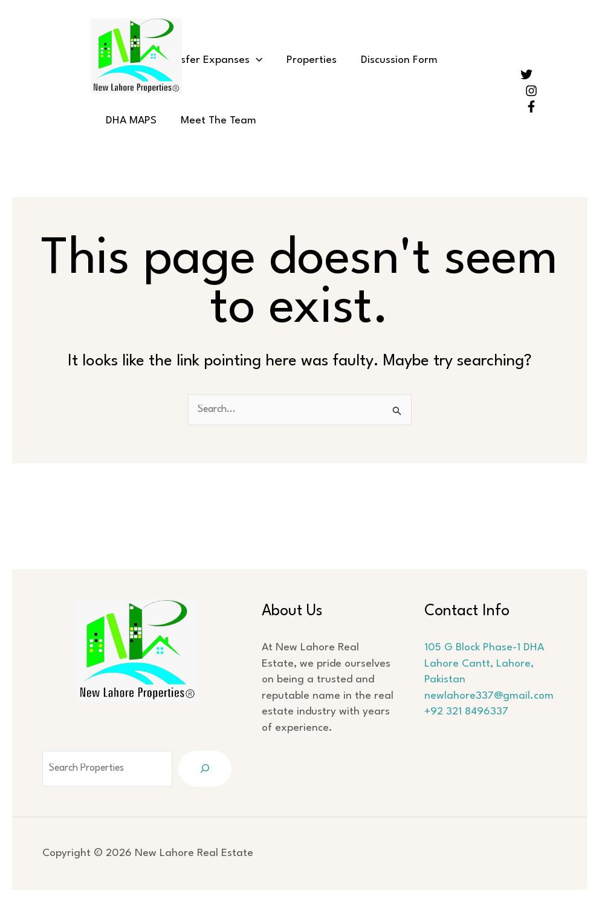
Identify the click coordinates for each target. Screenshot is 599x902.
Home (117, 60)
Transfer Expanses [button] (201, 60)
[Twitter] (526, 74)
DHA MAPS (460, 60)
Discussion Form (378, 60)
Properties (296, 60)
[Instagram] (531, 91)
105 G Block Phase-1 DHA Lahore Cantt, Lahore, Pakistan (487, 663)
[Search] (210, 768)
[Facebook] (531, 106)
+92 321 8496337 (469, 712)
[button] (247, 60)
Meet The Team (140, 121)
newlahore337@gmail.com (492, 696)
